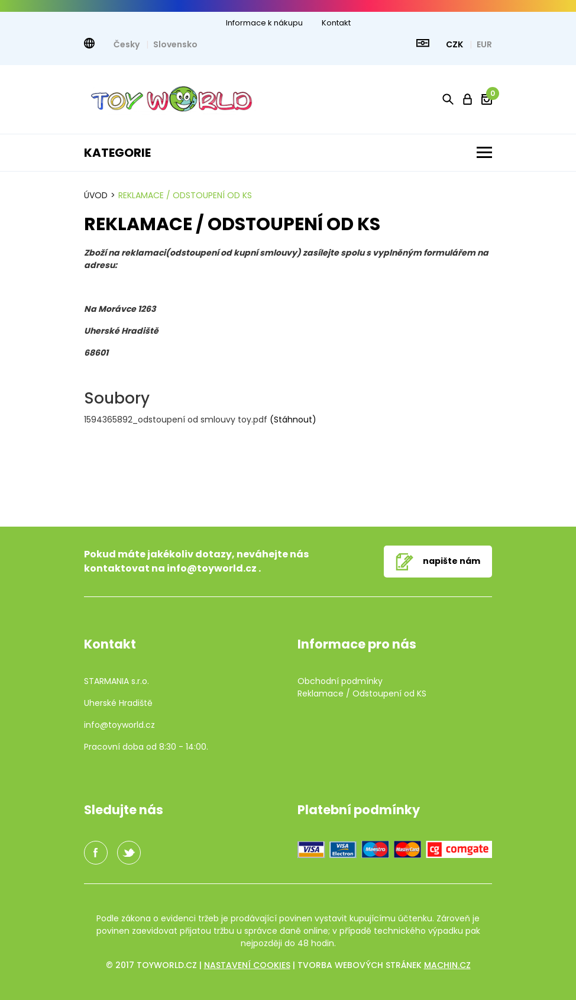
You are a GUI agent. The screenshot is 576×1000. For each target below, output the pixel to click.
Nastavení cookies (247, 965)
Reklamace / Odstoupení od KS (185, 195)
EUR (484, 44)
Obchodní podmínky (340, 681)
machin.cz (447, 965)
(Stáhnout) (293, 419)
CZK (455, 44)
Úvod (96, 195)
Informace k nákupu (264, 22)
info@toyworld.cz (212, 568)
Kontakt (336, 22)
